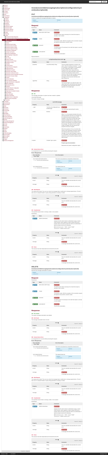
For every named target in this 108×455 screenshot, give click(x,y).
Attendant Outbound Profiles (10, 49)
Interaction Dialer (7, 27)
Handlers (7, 64)
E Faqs (6, 56)
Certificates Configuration (10, 50)
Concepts (5, 11)
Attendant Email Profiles (10, 44)
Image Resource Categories (10, 67)
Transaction (6, 100)
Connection (5, 101)
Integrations (6, 24)
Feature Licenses (8, 59)
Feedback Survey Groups (10, 61)
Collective (6, 20)
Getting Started (6, 8)
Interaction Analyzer (8, 26)
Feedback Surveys (9, 62)
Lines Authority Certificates (10, 80)
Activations (5, 12)
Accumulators (8, 41)
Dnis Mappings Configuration (11, 55)
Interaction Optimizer (8, 29)
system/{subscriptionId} (10, 40)
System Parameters (9, 95)
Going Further (5, 9)
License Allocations (9, 79)
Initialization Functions (9, 70)
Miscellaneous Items (9, 85)
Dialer (4, 106)
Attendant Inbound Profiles (10, 46)
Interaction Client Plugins (10, 71)
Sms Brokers (7, 92)
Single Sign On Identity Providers (11, 91)
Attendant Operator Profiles (10, 47)
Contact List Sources (9, 52)
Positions (7, 86)
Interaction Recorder (8, 30)
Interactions (5, 109)
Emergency (7, 21)
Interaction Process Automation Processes (13, 74)
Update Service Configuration (11, 97)
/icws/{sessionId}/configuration (11, 37)
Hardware (6, 23)
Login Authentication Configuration (12, 82)
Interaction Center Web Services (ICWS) (12, 1)
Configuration (5, 17)
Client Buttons (6, 15)
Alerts (4, 14)
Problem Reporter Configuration (11, 88)
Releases (5, 6)
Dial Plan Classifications (10, 53)
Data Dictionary (6, 103)
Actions (6, 43)
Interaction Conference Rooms (11, 73)
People (5, 32)
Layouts (6, 77)
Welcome (5, 5)
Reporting (6, 33)
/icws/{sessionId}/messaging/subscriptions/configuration (16, 38)
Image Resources (8, 68)
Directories (5, 107)
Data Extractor (6, 104)
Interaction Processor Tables (10, 76)
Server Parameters (9, 89)
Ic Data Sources (8, 65)
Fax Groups (7, 58)
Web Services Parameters (10, 98)
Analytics (6, 18)
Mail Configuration (8, 83)
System (5, 35)
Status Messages (8, 94)
